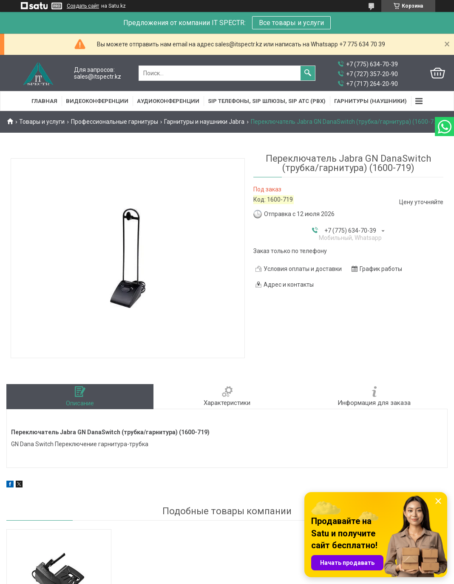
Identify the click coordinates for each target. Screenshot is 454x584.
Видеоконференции (97, 101)
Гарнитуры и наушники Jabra (204, 121)
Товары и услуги (42, 121)
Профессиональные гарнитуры (114, 121)
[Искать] (308, 73)
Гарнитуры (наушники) (370, 101)
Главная (44, 101)
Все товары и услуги (291, 23)
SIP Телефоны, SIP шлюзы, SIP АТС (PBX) (267, 101)
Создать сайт (83, 6)
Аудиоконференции (168, 101)
